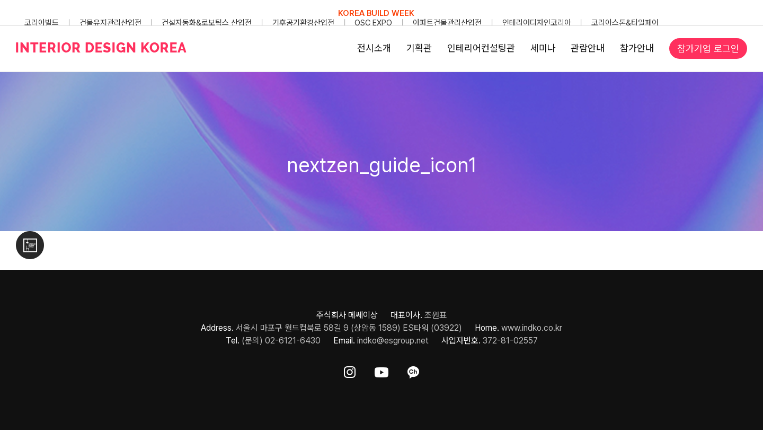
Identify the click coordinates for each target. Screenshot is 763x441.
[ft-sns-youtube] (381, 370)
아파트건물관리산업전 (447, 23)
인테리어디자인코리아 (536, 23)
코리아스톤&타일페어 (625, 23)
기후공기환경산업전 (303, 23)
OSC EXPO (373, 23)
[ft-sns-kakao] (413, 370)
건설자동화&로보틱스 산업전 (207, 23)
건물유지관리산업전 (110, 23)
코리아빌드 (41, 23)
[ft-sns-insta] (350, 370)
